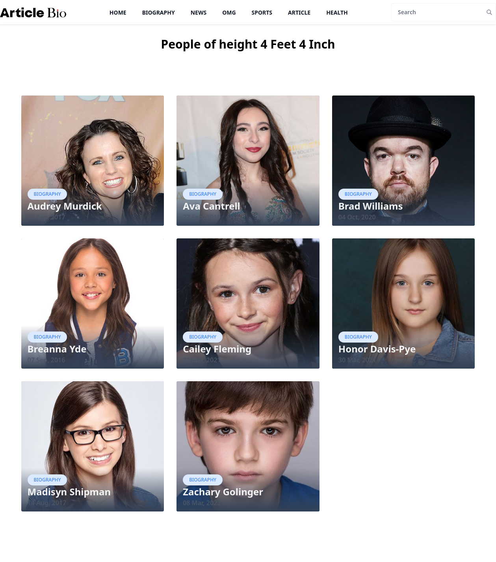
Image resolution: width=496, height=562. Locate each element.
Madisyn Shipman (69, 491)
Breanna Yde (57, 348)
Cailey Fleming (217, 348)
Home (118, 12)
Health (337, 12)
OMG (229, 12)
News (198, 12)
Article (299, 12)
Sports (262, 12)
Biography (158, 12)
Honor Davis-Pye (377, 348)
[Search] (437, 12)
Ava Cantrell (211, 205)
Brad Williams (370, 205)
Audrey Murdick (65, 205)
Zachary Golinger (223, 491)
